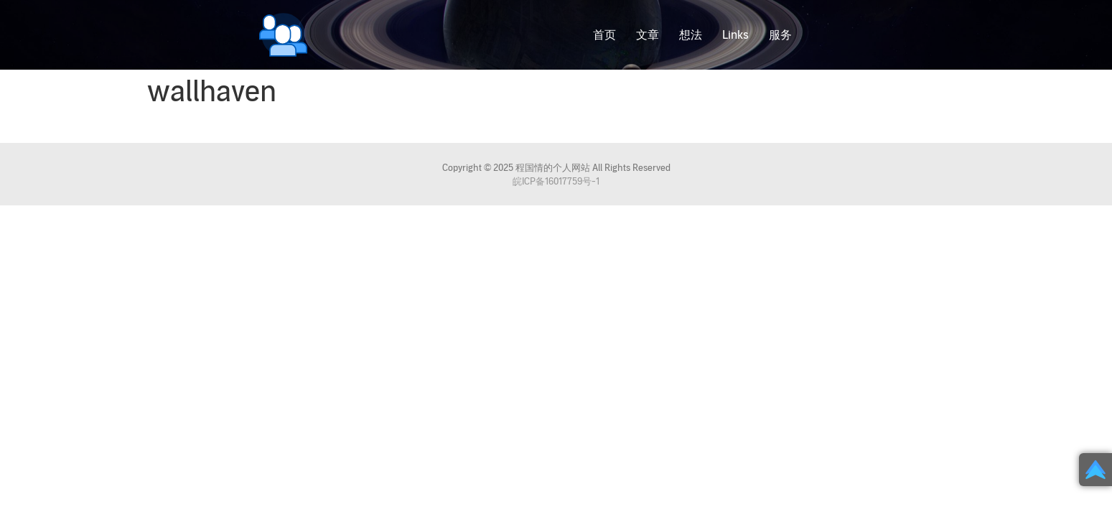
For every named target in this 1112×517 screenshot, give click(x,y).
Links (735, 35)
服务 (780, 35)
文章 (647, 35)
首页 (604, 35)
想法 (690, 35)
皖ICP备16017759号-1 (556, 181)
